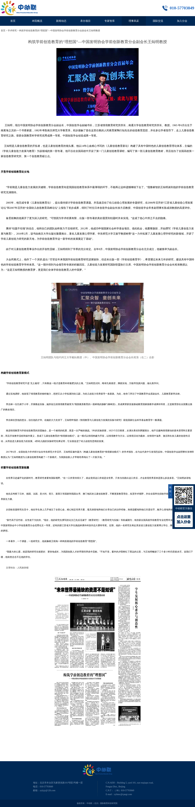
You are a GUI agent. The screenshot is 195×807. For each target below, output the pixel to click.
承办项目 (85, 21)
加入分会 (182, 21)
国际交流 (158, 21)
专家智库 (109, 21)
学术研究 (12, 30)
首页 (12, 21)
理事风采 (134, 21)
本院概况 (37, 21)
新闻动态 (61, 21)
